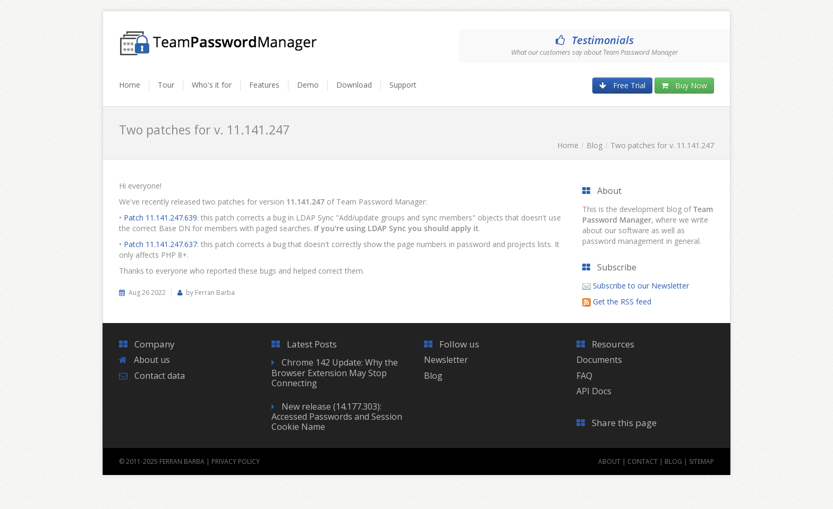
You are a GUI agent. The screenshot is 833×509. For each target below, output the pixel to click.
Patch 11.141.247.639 (160, 218)
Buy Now (684, 85)
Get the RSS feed (622, 301)
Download (354, 85)
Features (264, 85)
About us (152, 360)
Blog (594, 145)
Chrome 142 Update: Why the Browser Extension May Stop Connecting (334, 372)
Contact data (159, 375)
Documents (599, 360)
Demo (308, 85)
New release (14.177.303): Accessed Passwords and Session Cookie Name (336, 416)
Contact (642, 461)
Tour (166, 85)
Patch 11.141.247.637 (160, 244)
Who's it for (212, 85)
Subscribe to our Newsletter (641, 286)
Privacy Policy (235, 461)
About (609, 461)
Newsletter (446, 360)
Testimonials (595, 40)
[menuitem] (134, 89)
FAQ (584, 375)
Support (402, 85)
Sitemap (701, 461)
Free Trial (622, 85)
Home (129, 85)
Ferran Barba (182, 461)
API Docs (593, 391)
